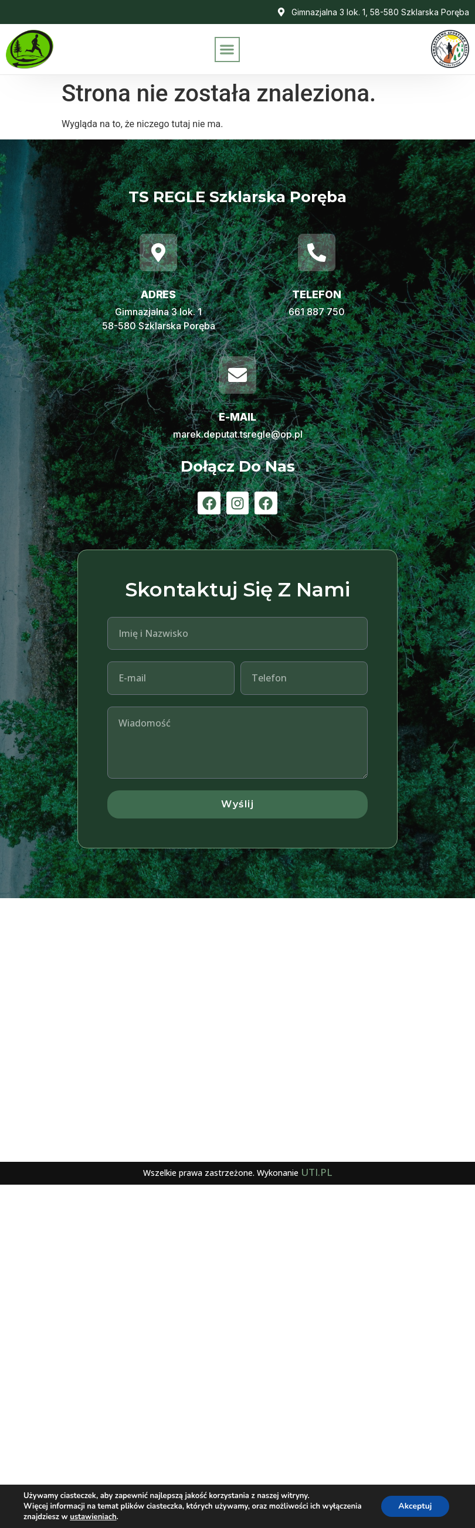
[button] (227, 49)
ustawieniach (93, 1517)
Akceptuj (415, 1506)
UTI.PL (316, 1172)
